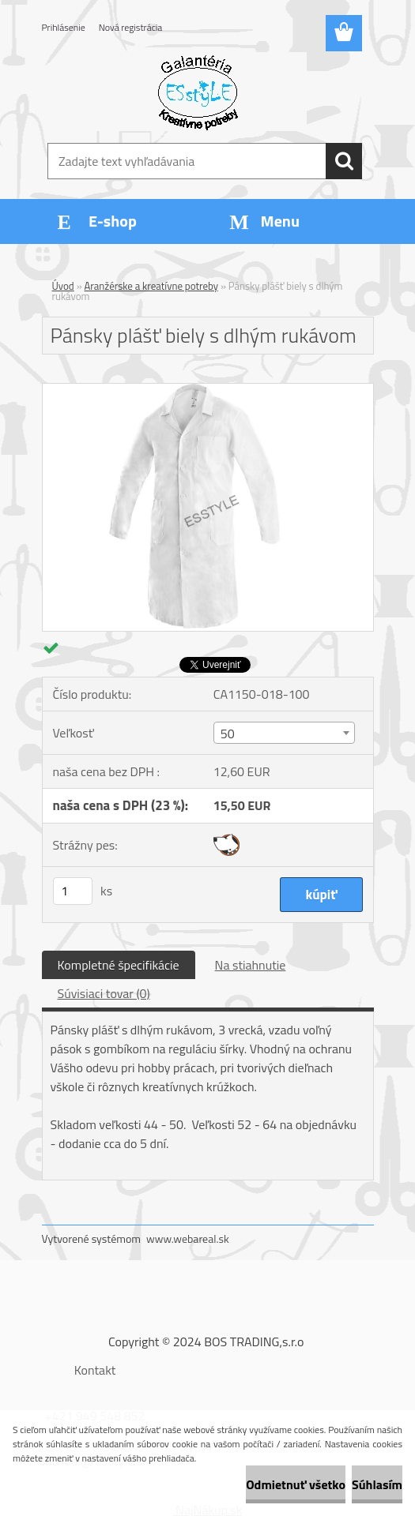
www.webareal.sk (187, 1238)
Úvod (63, 286)
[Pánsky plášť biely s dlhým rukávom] (208, 390)
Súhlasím (377, 1484)
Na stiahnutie (250, 964)
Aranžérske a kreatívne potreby (151, 286)
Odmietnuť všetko (295, 1484)
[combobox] (284, 733)
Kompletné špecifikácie (118, 964)
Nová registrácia (131, 27)
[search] (344, 161)
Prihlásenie (63, 27)
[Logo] (198, 91)
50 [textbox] (228, 733)
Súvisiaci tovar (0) (104, 993)
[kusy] (72, 891)
